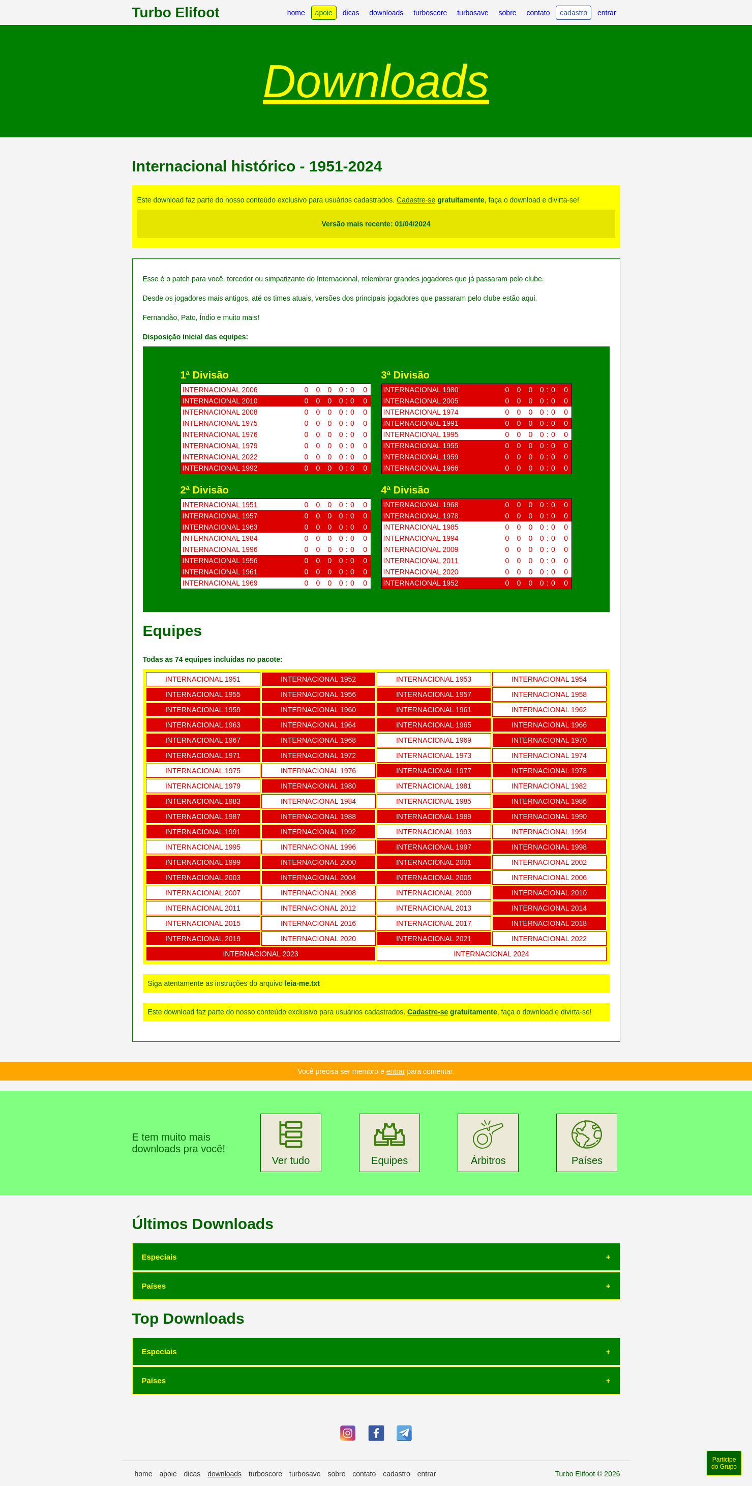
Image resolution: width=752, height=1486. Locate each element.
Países (587, 1142)
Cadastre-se (416, 200)
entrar (606, 13)
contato (538, 13)
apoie (324, 13)
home (296, 13)
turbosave (472, 13)
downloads (386, 13)
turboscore (430, 13)
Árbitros (488, 1142)
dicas (351, 13)
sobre (508, 13)
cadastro (573, 13)
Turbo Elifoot (176, 12)
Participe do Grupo (724, 1463)
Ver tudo (291, 1142)
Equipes (389, 1142)
